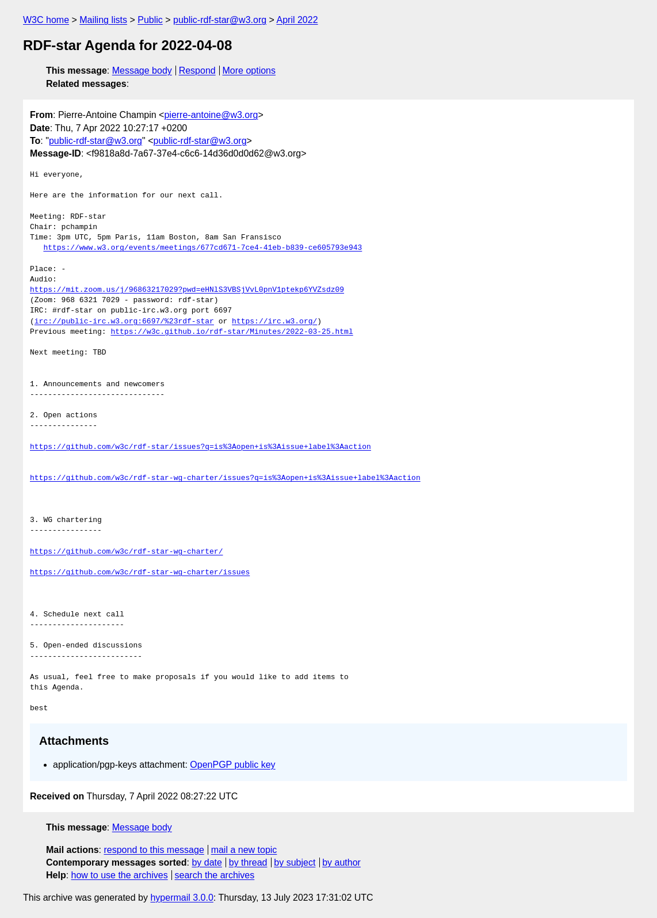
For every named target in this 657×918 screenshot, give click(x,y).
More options (249, 70)
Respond (197, 70)
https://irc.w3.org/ (274, 322)
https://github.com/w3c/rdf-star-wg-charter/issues (140, 572)
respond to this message (154, 850)
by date (206, 862)
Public (150, 20)
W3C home (46, 20)
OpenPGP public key (232, 765)
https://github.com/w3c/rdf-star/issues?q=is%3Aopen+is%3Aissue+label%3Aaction (200, 447)
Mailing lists (103, 20)
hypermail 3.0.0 (181, 897)
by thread (248, 862)
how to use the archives (119, 875)
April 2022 (297, 20)
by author (341, 862)
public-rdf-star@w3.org (219, 20)
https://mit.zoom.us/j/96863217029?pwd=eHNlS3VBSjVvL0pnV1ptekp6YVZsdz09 (187, 290)
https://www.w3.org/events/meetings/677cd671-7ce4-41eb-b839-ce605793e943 (202, 248)
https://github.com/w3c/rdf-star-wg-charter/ (126, 552)
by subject (294, 862)
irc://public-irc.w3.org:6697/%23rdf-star (124, 322)
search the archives (215, 875)
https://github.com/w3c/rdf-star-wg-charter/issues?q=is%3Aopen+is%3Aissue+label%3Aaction (225, 478)
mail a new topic (244, 850)
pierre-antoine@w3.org (211, 115)
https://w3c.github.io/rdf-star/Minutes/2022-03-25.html (231, 332)
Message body (142, 70)
